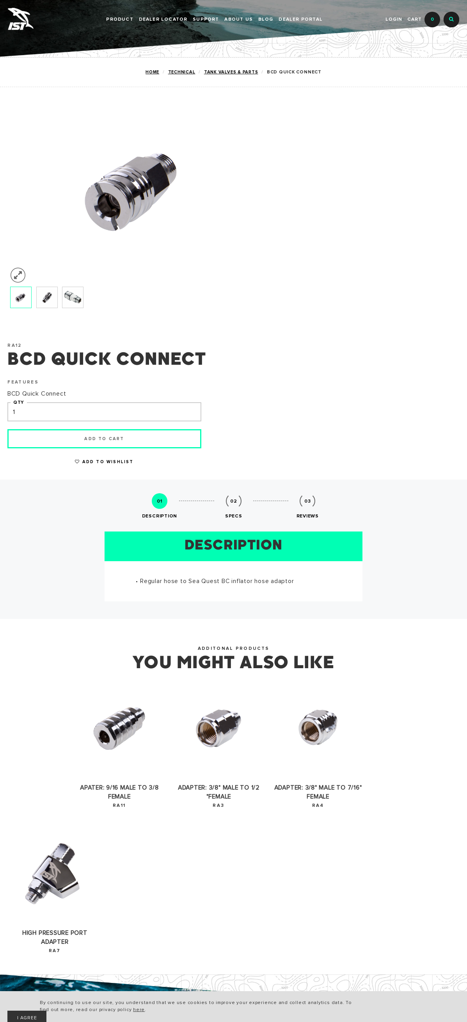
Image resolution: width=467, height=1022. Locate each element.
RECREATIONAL (30, 864)
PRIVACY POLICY (108, 902)
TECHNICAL (180, 72)
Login (393, 19)
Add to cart (320, 217)
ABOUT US (238, 19)
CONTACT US (179, 889)
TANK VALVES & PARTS (230, 72)
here (167, 1010)
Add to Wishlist (320, 241)
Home (151, 72)
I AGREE (370, 1004)
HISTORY (173, 864)
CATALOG (98, 864)
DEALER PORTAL (301, 19)
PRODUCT (119, 19)
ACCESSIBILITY (106, 889)
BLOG (265, 19)
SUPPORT (206, 19)
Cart (423, 19)
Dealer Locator (163, 19)
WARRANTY (100, 877)
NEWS (169, 877)
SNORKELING (27, 889)
